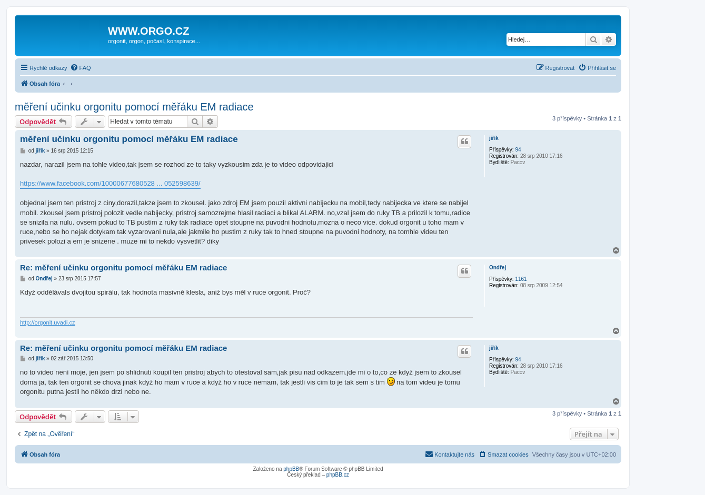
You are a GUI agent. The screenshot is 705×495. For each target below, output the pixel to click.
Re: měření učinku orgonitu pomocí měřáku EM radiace (123, 267)
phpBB (291, 469)
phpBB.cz (337, 475)
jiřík (494, 138)
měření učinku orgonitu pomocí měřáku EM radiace (134, 107)
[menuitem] (80, 68)
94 (518, 150)
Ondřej (497, 267)
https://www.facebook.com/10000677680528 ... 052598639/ (110, 183)
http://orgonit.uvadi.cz (47, 322)
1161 (521, 279)
